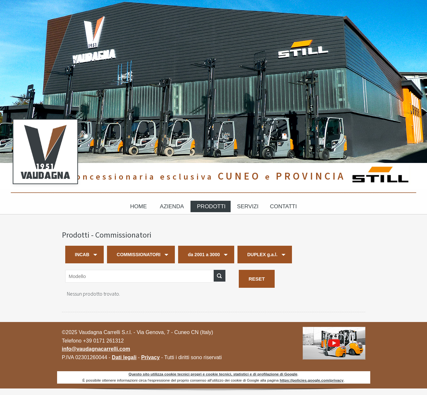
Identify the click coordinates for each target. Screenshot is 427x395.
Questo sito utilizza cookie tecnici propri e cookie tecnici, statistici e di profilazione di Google (213, 374)
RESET (257, 279)
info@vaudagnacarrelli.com (96, 349)
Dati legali (124, 357)
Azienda (172, 206)
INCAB (82, 254)
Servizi (248, 206)
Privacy (150, 357)
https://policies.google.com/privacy (311, 380)
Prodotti (211, 206)
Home (138, 206)
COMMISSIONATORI (138, 254)
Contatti (283, 206)
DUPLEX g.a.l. (262, 254)
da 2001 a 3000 (204, 254)
